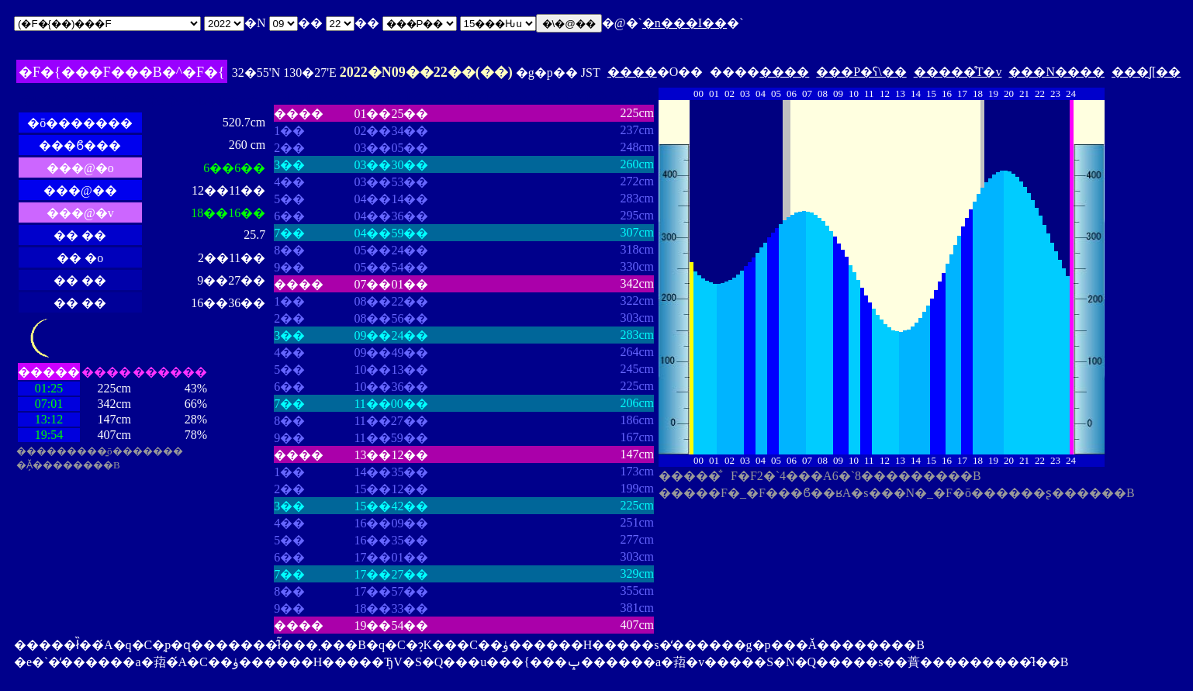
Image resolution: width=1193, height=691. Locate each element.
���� (632, 71)
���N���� (1056, 71)
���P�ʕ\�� (861, 71)
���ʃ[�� (1146, 71)
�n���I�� (684, 22)
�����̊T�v (958, 71)
